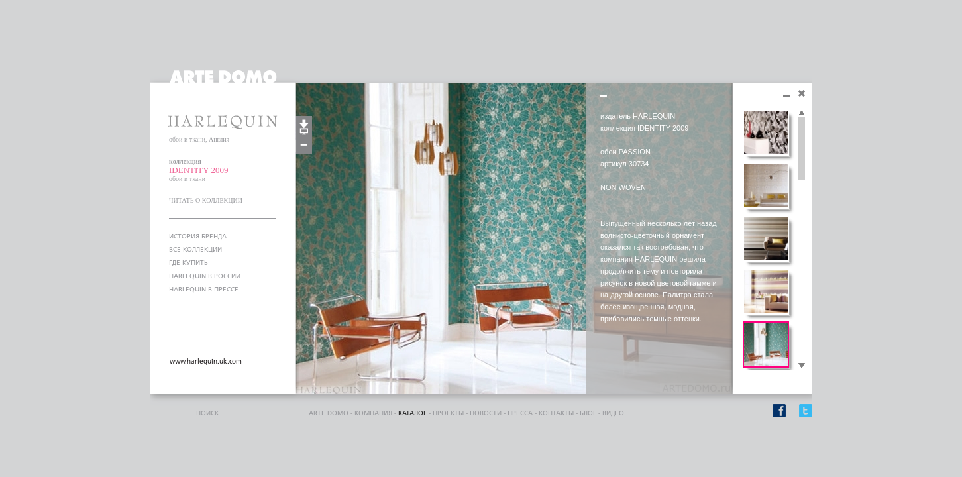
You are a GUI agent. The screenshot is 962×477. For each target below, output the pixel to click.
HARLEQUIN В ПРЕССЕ (204, 289)
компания (373, 413)
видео (613, 413)
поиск (207, 413)
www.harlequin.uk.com (206, 361)
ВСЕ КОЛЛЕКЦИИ (195, 249)
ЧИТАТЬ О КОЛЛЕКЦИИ (205, 200)
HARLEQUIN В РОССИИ (204, 276)
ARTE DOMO (328, 413)
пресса (520, 413)
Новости (486, 413)
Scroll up (801, 113)
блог (588, 413)
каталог (412, 413)
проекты (448, 413)
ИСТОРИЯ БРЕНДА (198, 236)
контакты (556, 413)
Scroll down (801, 366)
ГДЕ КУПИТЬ (188, 263)
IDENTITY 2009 (198, 170)
